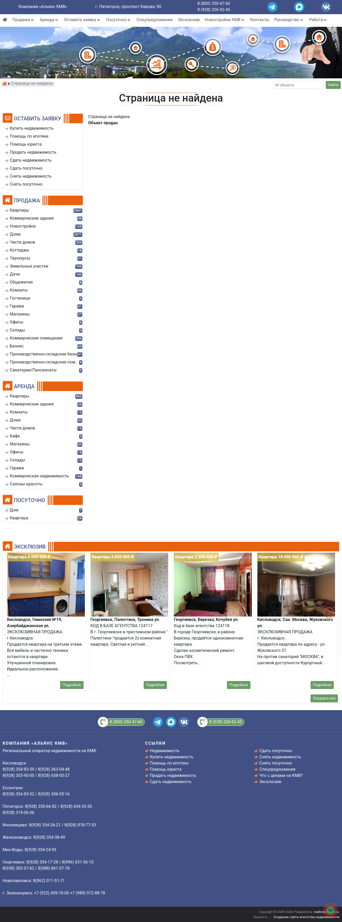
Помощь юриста (166, 769)
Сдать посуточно (275, 750)
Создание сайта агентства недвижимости (306, 917)
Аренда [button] (49, 19)
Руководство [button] (289, 19)
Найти (333, 85)
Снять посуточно (275, 763)
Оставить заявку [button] (82, 19)
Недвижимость (165, 750)
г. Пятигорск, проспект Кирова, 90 (128, 6)
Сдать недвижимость (171, 781)
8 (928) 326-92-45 (213, 9)
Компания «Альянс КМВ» (43, 6)
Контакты (259, 19)
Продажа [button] (23, 19)
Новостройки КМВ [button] (225, 19)
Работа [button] (318, 19)
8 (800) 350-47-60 (213, 3)
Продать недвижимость (173, 775)
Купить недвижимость (171, 756)
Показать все (324, 698)
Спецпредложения (154, 19)
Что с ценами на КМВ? (281, 775)
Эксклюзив (189, 19)
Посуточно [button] (118, 19)
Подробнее (71, 685)
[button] (329, 613)
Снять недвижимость (280, 756)
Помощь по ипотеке (169, 763)
